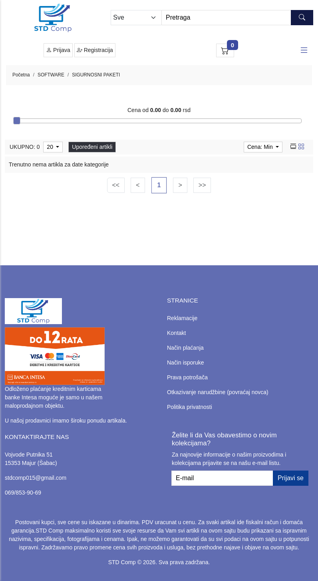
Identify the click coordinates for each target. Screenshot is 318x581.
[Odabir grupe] (136, 17)
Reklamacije (182, 318)
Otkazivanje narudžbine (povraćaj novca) (217, 392)
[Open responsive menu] (304, 50)
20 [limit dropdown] (50, 147)
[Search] (237, 17)
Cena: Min (260, 147)
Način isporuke (185, 362)
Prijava (58, 50)
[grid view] (301, 147)
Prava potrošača (187, 377)
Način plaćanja (185, 348)
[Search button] (302, 17)
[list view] (293, 147)
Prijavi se (291, 478)
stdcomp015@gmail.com (35, 478)
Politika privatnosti (189, 407)
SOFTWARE (51, 75)
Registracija (95, 50)
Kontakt (176, 333)
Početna (21, 75)
